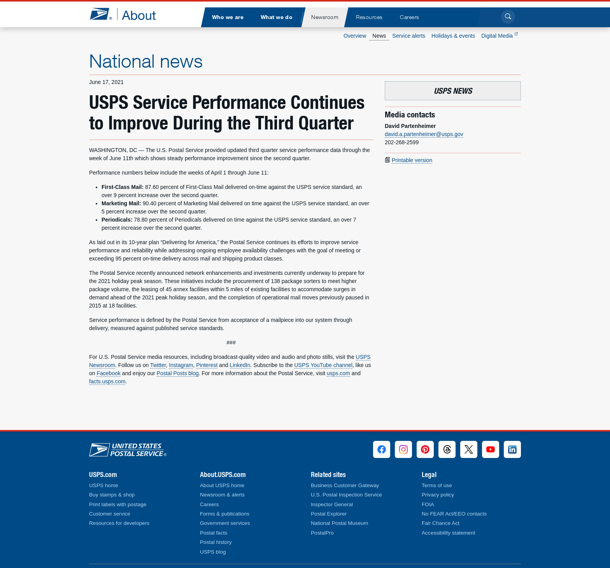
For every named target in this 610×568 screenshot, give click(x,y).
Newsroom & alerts (222, 495)
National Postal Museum (339, 523)
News (379, 36)
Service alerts (408, 36)
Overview (355, 36)
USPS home (103, 485)
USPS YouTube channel (323, 365)
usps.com (338, 373)
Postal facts (213, 533)
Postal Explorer (329, 514)
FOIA (428, 504)
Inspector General (332, 504)
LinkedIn (240, 365)
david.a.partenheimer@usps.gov (424, 134)
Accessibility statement (448, 533)
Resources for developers (119, 523)
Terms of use (437, 485)
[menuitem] (227, 17)
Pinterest (206, 365)
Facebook (108, 373)
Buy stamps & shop (112, 495)
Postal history (216, 542)
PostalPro (322, 533)
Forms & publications (224, 514)
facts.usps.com (107, 381)
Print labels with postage (117, 504)
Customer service (109, 514)
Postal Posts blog (178, 373)
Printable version (412, 160)
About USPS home (222, 485)
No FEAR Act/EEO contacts (454, 514)
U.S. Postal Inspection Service (346, 495)
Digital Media (499, 36)
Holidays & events (453, 36)
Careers (209, 504)
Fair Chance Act (440, 523)
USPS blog (213, 552)
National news (146, 61)
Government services (225, 523)
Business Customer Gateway (345, 485)
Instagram (181, 365)
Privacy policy (438, 495)
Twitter (158, 365)
